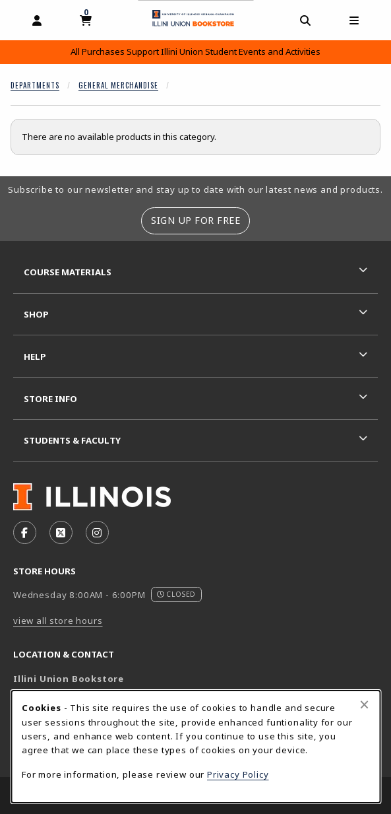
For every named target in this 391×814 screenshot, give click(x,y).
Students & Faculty (72, 440)
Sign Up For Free (195, 220)
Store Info (50, 399)
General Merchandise (118, 85)
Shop (36, 314)
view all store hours (58, 621)
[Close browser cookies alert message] (364, 704)
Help (35, 356)
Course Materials (67, 272)
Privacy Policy (238, 774)
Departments (35, 85)
